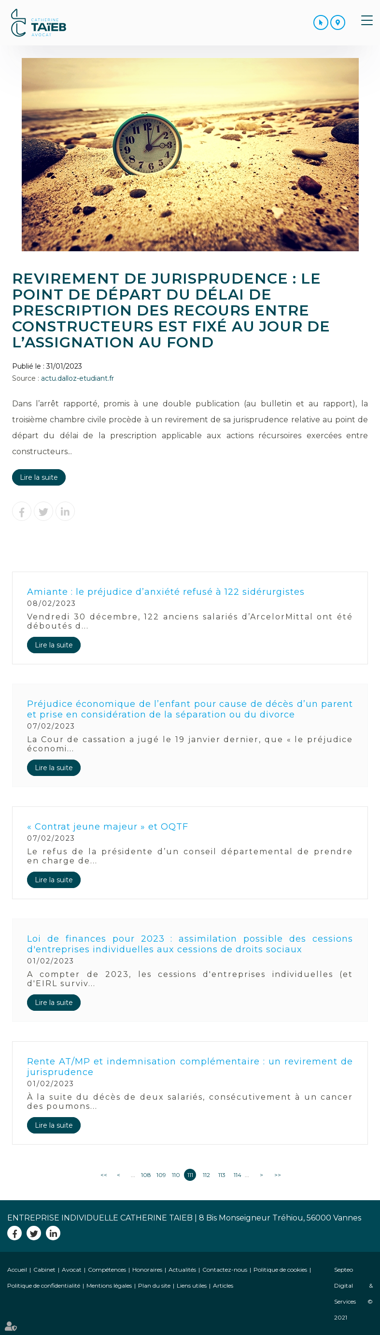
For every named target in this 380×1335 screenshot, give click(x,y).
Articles (223, 1285)
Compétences (107, 1269)
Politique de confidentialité (43, 1285)
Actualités (182, 1269)
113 (221, 1174)
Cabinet (44, 1269)
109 (160, 1174)
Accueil (17, 1269)
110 (176, 1174)
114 (237, 1174)
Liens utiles (192, 1285)
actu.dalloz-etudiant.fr (77, 378)
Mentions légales (109, 1285)
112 (206, 1174)
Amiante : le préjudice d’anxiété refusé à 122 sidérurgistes (166, 592)
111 (190, 1174)
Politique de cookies (280, 1269)
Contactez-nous (224, 1269)
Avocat (72, 1269)
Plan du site (154, 1285)
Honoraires (147, 1269)
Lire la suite (39, 477)
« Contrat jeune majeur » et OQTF (107, 826)
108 (145, 1174)
